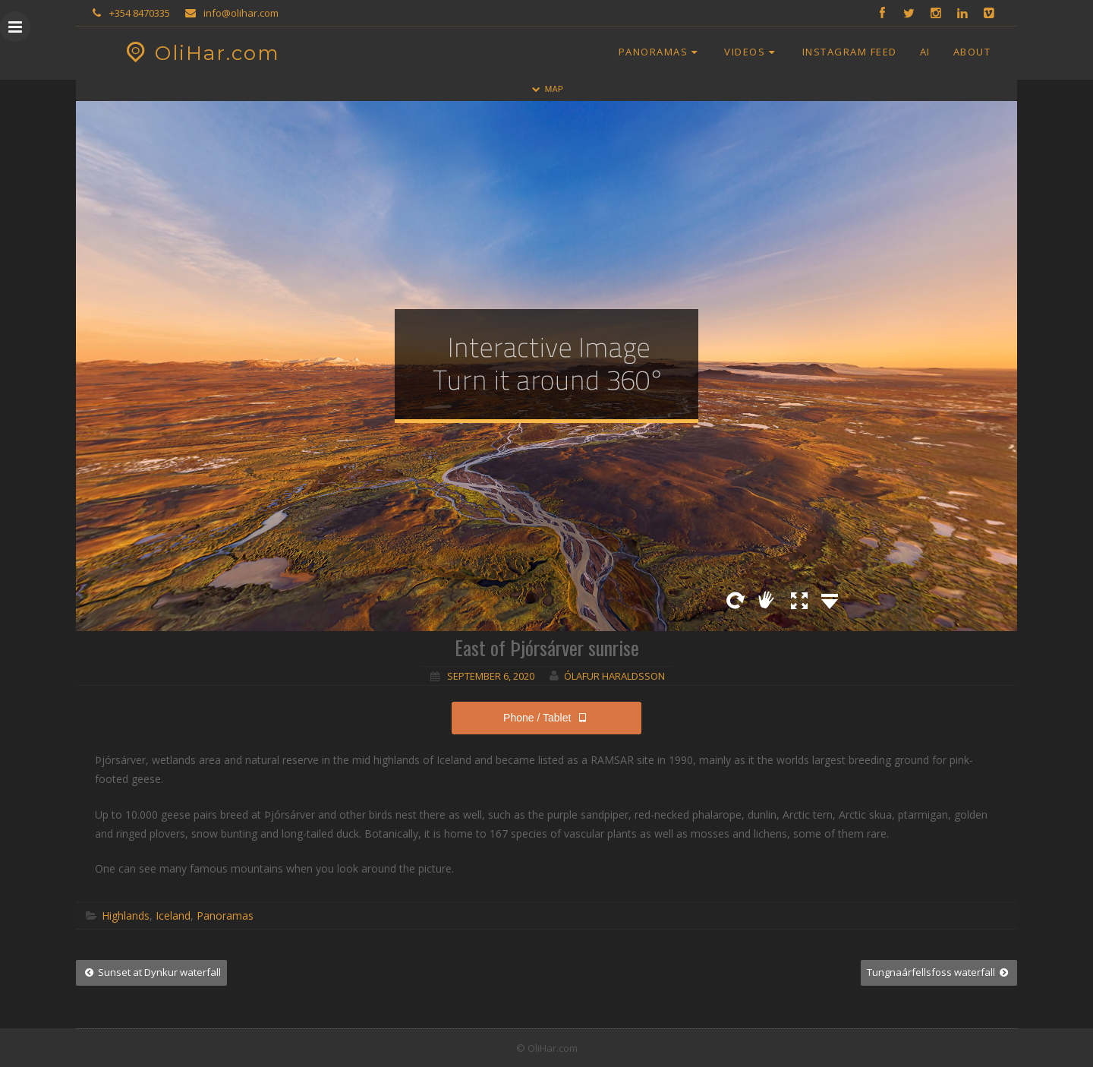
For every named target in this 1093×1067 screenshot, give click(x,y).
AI (925, 51)
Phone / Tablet (546, 718)
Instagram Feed (849, 51)
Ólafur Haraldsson (614, 676)
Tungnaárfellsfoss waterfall (939, 972)
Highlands (126, 915)
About (972, 51)
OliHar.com (200, 53)
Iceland (173, 915)
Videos (751, 51)
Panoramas (660, 51)
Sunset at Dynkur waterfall (151, 972)
